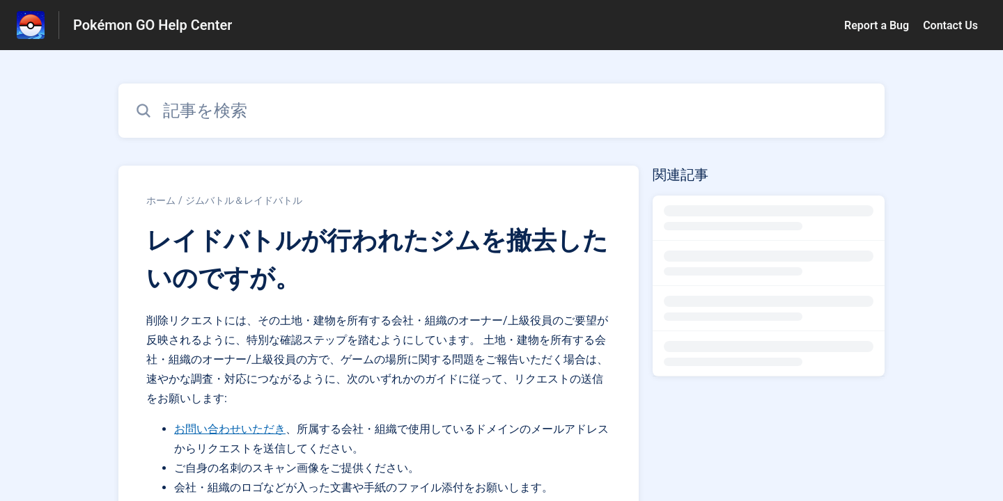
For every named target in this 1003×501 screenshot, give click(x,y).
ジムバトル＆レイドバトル (243, 200)
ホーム (161, 200)
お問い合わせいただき (230, 429)
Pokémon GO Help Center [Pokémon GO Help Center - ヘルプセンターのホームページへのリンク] (152, 25)
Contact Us (950, 25)
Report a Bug (876, 25)
